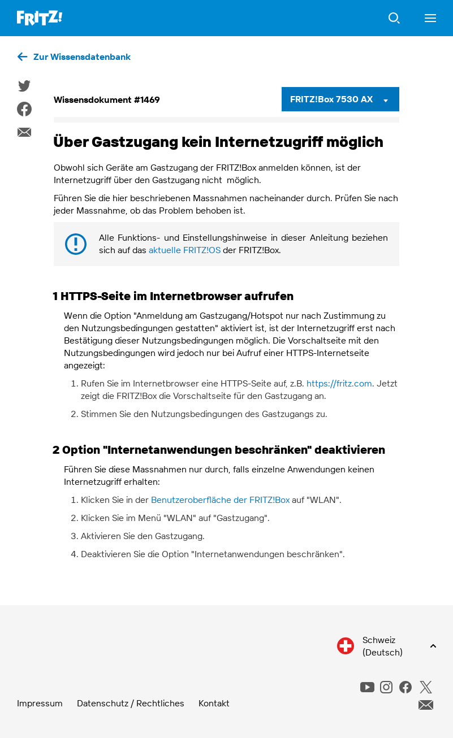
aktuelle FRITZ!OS (185, 249)
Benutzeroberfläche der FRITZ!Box (220, 499)
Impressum (40, 703)
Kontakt (214, 703)
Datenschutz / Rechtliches (130, 703)
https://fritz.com (339, 383)
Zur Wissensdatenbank (82, 56)
